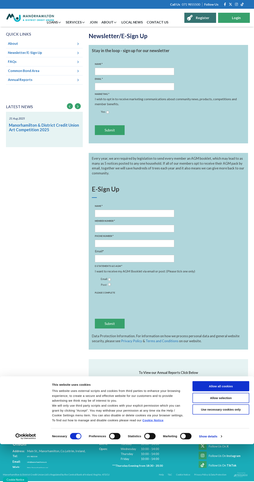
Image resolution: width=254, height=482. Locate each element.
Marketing (102, 94)
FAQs (12, 61)
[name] (134, 71)
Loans (70, 22)
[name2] (134, 228)
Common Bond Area (23, 71)
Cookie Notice (153, 458)
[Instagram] (236, 4)
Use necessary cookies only (221, 447)
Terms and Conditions (162, 341)
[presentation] (125, 303)
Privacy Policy (131, 341)
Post (104, 284)
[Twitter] (230, 4)
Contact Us (161, 22)
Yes (103, 111)
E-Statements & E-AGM (108, 266)
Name (99, 64)
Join (106, 22)
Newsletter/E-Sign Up (25, 53)
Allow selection (221, 435)
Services (89, 22)
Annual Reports (20, 80)
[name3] (134, 243)
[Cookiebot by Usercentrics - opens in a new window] (25, 474)
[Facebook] (225, 4)
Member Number (105, 221)
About (117, 22)
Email (99, 79)
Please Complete (105, 292)
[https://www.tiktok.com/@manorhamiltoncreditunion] (242, 4)
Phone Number (104, 236)
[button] (70, 106)
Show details (208, 474)
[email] (134, 86)
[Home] (27, 17)
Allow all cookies (221, 424)
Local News (139, 22)
